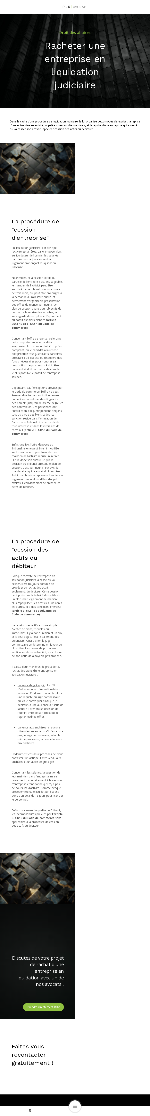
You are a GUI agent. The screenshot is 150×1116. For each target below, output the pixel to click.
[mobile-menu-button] (75, 1106)
